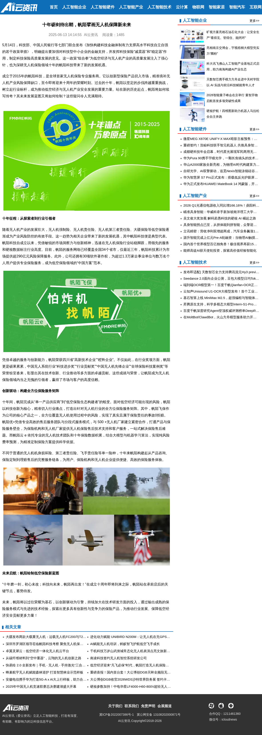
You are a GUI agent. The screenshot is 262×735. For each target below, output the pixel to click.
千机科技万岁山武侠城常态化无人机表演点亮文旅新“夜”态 (133, 651)
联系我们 (132, 706)
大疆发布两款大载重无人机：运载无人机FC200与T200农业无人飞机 (56, 637)
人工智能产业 (131, 7)
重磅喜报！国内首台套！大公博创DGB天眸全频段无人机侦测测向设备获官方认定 (150, 672)
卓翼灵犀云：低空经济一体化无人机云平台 (37, 651)
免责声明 (148, 706)
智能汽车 (237, 7)
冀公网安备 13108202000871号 (159, 714)
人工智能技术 (159, 7)
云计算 (182, 7)
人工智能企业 (74, 7)
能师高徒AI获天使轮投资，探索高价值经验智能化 (219, 250)
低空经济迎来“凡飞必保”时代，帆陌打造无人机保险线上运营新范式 (139, 665)
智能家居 (217, 7)
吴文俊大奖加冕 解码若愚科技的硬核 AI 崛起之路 (219, 218)
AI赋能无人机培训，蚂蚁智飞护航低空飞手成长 (125, 644)
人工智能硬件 (103, 7)
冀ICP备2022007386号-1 (116, 714)
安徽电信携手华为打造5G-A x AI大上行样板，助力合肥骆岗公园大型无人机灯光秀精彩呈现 (73, 679)
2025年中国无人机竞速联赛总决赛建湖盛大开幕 (41, 686)
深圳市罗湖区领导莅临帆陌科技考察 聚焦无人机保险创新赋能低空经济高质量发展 (66, 644)
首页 (54, 7)
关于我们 (115, 706)
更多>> (254, 20)
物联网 (198, 7)
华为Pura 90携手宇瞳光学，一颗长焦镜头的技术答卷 (222, 158)
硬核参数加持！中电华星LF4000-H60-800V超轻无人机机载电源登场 (140, 686)
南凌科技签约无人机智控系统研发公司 (118, 658)
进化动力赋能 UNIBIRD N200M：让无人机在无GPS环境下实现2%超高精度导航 (149, 637)
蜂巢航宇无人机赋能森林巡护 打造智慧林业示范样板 (44, 672)
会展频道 (164, 706)
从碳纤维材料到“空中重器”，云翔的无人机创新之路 (43, 658)
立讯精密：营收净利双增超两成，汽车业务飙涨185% (222, 231)
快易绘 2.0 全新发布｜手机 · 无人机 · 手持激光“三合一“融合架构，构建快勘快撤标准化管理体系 (76, 665)
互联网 (256, 7)
